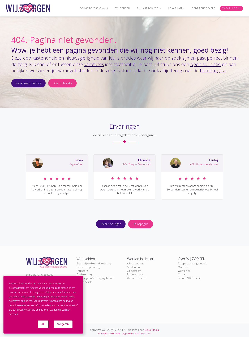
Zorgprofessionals (94, 8)
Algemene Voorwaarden (136, 333)
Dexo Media (151, 329)
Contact (182, 274)
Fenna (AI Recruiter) (189, 278)
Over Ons (184, 267)
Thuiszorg (82, 270)
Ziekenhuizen (84, 281)
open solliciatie (205, 64)
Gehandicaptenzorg (88, 267)
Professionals (135, 274)
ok (43, 324)
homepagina (213, 70)
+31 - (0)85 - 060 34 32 (39, 275)
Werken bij (184, 270)
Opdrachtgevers (204, 8)
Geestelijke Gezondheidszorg (93, 263)
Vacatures (229, 8)
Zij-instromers (147, 8)
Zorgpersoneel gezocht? (192, 263)
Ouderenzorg (84, 274)
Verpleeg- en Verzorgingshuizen (95, 278)
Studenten (122, 8)
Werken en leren (137, 278)
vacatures (94, 64)
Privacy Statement (109, 333)
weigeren (63, 324)
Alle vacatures (135, 263)
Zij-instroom (134, 270)
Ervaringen (176, 8)
